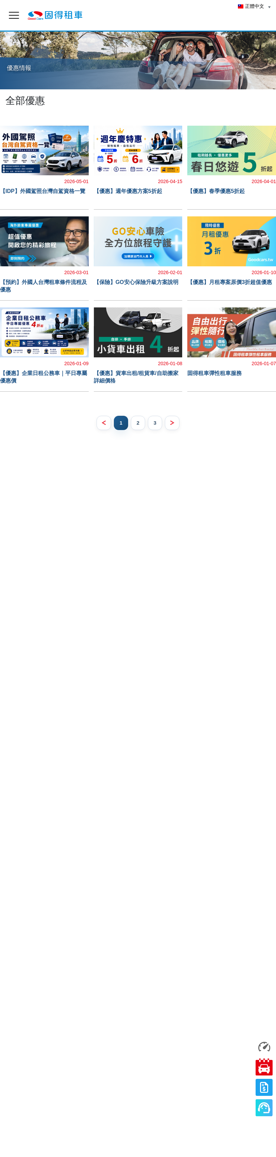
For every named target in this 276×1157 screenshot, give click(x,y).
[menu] (14, 15)
